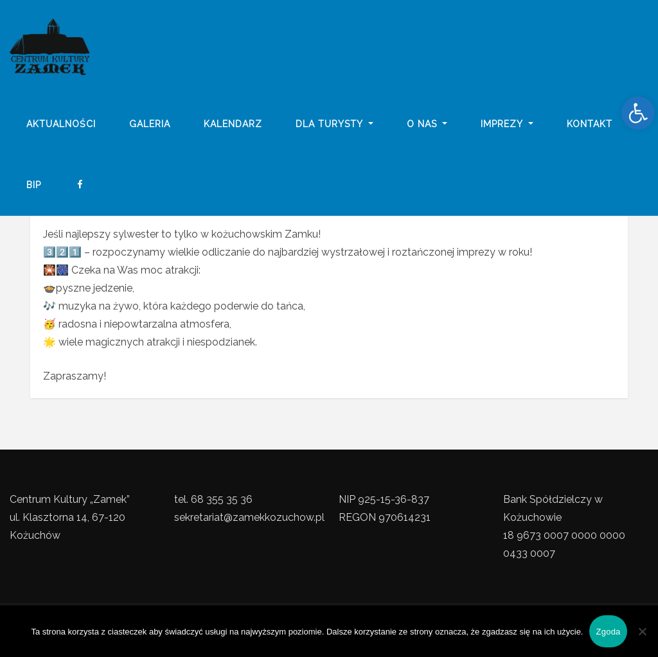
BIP (33, 185)
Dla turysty (334, 124)
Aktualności (61, 124)
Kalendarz (233, 124)
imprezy (507, 124)
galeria (149, 124)
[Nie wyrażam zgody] (642, 631)
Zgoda (608, 631)
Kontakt (589, 124)
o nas (427, 124)
